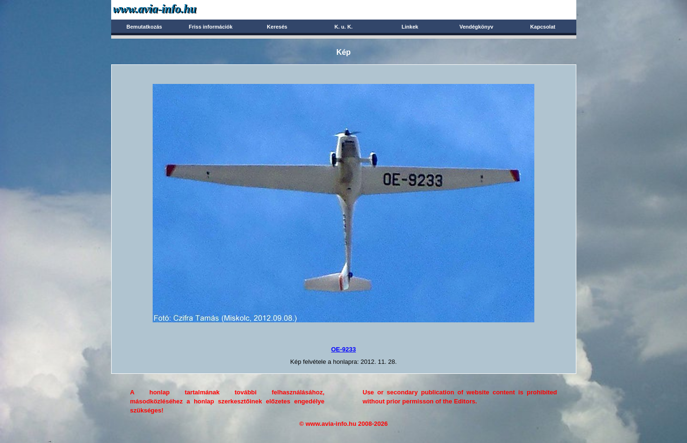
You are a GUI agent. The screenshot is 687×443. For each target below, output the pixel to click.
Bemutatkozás (144, 27)
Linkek (410, 27)
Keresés (277, 27)
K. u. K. (343, 27)
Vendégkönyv (476, 27)
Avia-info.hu (171, 9)
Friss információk (211, 27)
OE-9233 (343, 349)
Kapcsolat (542, 27)
